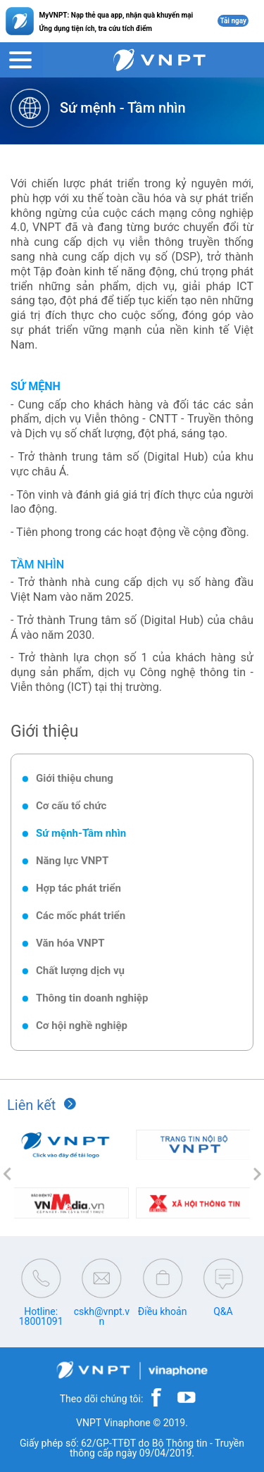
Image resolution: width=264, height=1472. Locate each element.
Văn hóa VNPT (70, 943)
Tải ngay (233, 21)
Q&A (222, 1311)
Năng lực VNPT (72, 860)
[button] (7, 1173)
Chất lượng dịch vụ (80, 970)
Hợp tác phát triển (78, 888)
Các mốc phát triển (80, 915)
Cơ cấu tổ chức (71, 805)
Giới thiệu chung (74, 778)
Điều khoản (162, 1311)
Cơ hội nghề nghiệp (81, 1025)
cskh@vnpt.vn (102, 1316)
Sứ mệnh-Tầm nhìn (81, 833)
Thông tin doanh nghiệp (92, 998)
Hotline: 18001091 (41, 1316)
